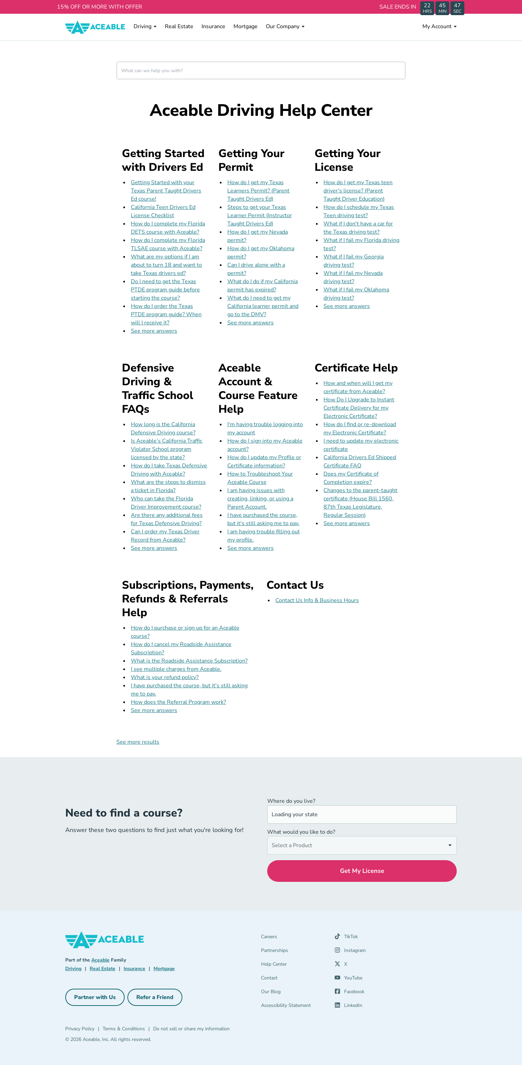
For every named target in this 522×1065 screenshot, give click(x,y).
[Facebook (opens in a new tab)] (349, 993)
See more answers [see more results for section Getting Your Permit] (250, 322)
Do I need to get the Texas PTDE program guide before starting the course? (165, 290)
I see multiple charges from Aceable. (176, 669)
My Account (439, 26)
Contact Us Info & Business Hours (317, 600)
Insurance (213, 26)
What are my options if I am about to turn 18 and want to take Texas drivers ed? (166, 265)
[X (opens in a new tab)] (340, 966)
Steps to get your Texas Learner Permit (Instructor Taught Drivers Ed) (259, 215)
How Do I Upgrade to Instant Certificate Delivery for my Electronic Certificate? (359, 408)
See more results (137, 742)
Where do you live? (291, 801)
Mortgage (246, 26)
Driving (145, 26)
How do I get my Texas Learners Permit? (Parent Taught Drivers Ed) (258, 191)
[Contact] (293, 979)
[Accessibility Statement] (293, 1007)
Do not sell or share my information (191, 1028)
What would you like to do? (301, 832)
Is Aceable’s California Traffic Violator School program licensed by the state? (166, 449)
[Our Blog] (293, 993)
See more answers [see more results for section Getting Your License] (347, 306)
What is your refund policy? (164, 677)
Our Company (285, 26)
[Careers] (293, 938)
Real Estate (179, 26)
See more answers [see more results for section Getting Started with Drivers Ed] (154, 331)
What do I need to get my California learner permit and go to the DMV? (262, 306)
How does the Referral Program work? (178, 702)
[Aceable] (95, 27)
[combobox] (261, 70)
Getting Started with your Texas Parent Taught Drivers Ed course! (166, 191)
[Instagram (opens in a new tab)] (350, 952)
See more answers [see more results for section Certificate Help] (347, 523)
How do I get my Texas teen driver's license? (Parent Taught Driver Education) (358, 191)
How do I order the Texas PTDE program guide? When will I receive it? (166, 314)
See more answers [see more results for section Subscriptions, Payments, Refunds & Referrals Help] (154, 710)
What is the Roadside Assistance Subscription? (189, 661)
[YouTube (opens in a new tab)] (348, 979)
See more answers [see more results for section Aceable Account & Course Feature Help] (250, 548)
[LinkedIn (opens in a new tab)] (348, 1007)
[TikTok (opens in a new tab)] (346, 938)
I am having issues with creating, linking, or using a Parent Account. (260, 499)
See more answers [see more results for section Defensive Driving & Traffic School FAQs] (154, 548)
